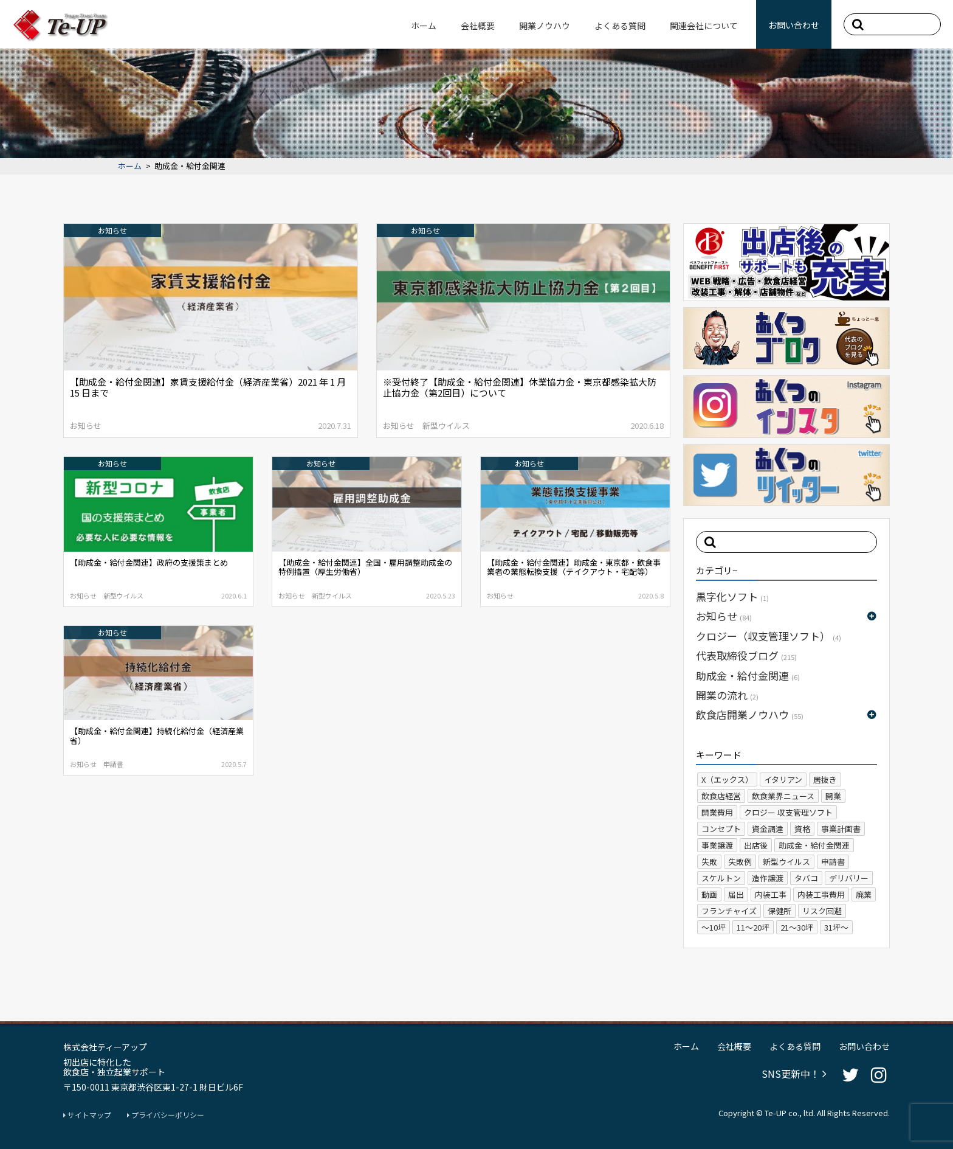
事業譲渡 (717, 845)
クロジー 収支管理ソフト (788, 812)
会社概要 (478, 25)
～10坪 (713, 927)
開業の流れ (727, 695)
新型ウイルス (786, 861)
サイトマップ (87, 1115)
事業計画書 (841, 829)
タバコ (806, 878)
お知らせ (724, 615)
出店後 (756, 845)
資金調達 (767, 829)
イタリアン (783, 779)
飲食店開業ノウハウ (749, 714)
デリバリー (849, 878)
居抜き (825, 779)
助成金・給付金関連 (748, 675)
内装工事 (770, 894)
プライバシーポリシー (165, 1115)
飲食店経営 (721, 796)
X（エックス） (727, 779)
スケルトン (721, 878)
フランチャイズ (729, 911)
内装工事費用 (821, 894)
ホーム (423, 25)
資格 (802, 829)
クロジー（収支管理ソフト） (768, 636)
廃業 (864, 894)
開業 (833, 796)
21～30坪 (796, 927)
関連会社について (704, 25)
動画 (709, 894)
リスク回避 (822, 911)
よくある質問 (619, 25)
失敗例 (740, 861)
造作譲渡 (767, 878)
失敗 (709, 861)
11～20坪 (753, 927)
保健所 (779, 911)
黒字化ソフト (732, 596)
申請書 (833, 861)
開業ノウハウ (544, 25)
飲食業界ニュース (783, 796)
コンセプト (721, 829)
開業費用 (717, 812)
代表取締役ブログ (746, 655)
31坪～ (836, 927)
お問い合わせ (793, 25)
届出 (736, 894)
